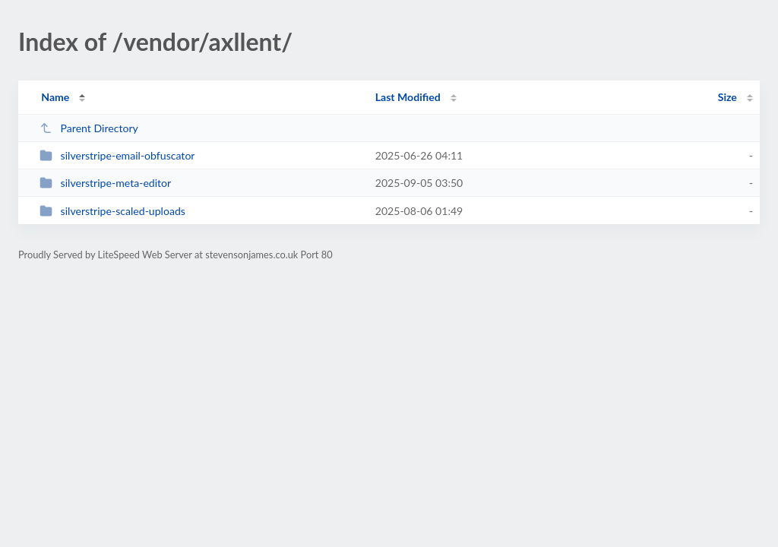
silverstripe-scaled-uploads (112, 210)
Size (727, 96)
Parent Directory (89, 128)
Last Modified (408, 96)
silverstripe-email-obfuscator (117, 155)
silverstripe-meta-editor (105, 182)
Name (55, 96)
